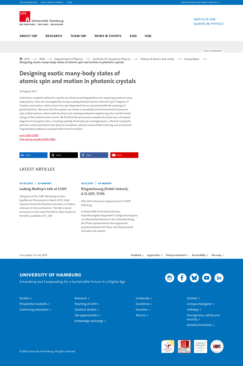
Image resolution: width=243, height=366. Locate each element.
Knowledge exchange (89, 321)
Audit (181, 341)
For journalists (28, 2)
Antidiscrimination (199, 325)
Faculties (142, 310)
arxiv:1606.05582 (29, 135)
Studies (24, 298)
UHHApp (193, 310)
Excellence (143, 304)
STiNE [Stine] (69, 2)
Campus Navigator (199, 304)
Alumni (141, 315)
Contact (192, 298)
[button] (200, 2)
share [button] (28, 155)
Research (53, 35)
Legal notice (153, 255)
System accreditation (217, 343)
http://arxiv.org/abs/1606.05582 (37, 139)
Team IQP (78, 35)
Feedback (136, 255)
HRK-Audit (200, 341)
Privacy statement (176, 255)
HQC (148, 35)
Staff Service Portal (52, 2)
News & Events (108, 35)
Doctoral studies (85, 310)
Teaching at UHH (86, 304)
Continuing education (34, 310)
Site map (216, 255)
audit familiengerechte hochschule (167, 345)
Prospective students (33, 304)
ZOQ (133, 35)
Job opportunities (86, 315)
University (142, 298)
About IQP (28, 35)
